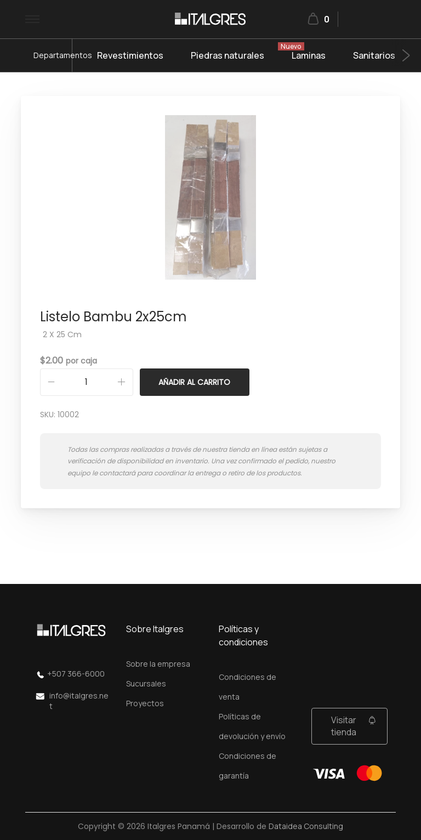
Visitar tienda (343, 726)
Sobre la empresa (158, 664)
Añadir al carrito (194, 382)
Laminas (309, 55)
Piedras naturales (227, 55)
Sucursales (146, 683)
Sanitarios (374, 55)
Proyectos (145, 703)
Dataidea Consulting (306, 826)
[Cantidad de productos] (87, 382)
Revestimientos (130, 55)
